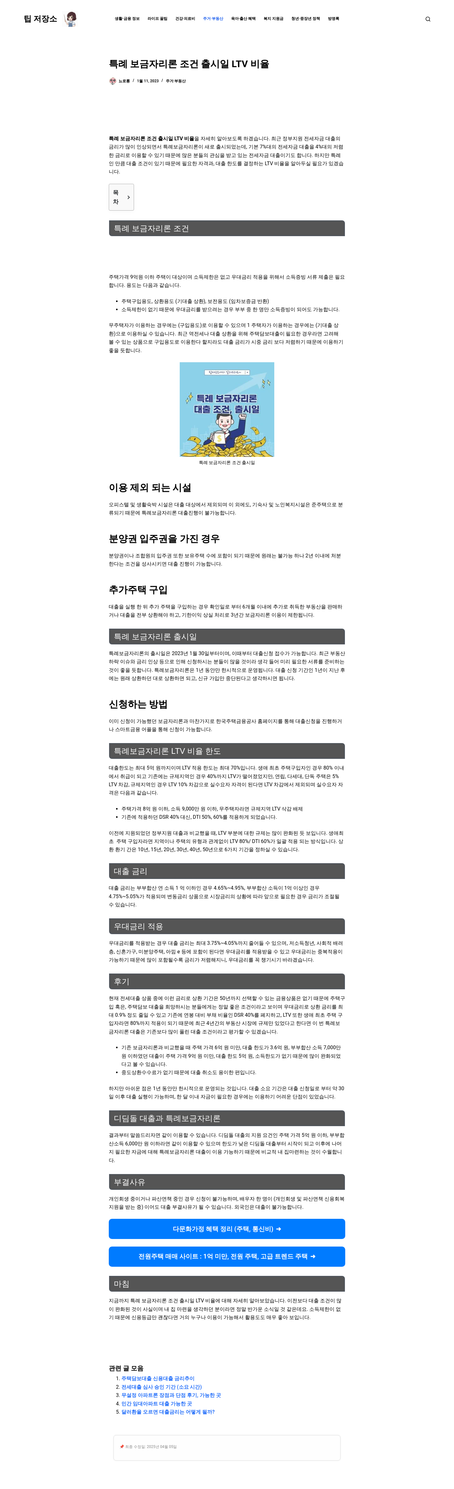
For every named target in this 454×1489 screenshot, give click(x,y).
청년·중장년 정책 (305, 18)
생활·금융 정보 (127, 18)
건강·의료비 (185, 18)
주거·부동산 (213, 18)
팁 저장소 (40, 18)
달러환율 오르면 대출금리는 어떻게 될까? (168, 1412)
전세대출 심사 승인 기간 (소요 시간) (161, 1387)
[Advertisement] (227, 112)
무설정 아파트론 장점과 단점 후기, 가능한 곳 (171, 1395)
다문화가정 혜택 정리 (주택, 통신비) (223, 1229)
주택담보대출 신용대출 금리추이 (158, 1378)
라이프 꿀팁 (157, 18)
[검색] (428, 19)
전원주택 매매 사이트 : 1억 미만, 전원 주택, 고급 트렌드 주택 (223, 1256)
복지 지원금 (273, 18)
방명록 (333, 18)
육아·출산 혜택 (243, 18)
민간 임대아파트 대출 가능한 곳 (156, 1404)
